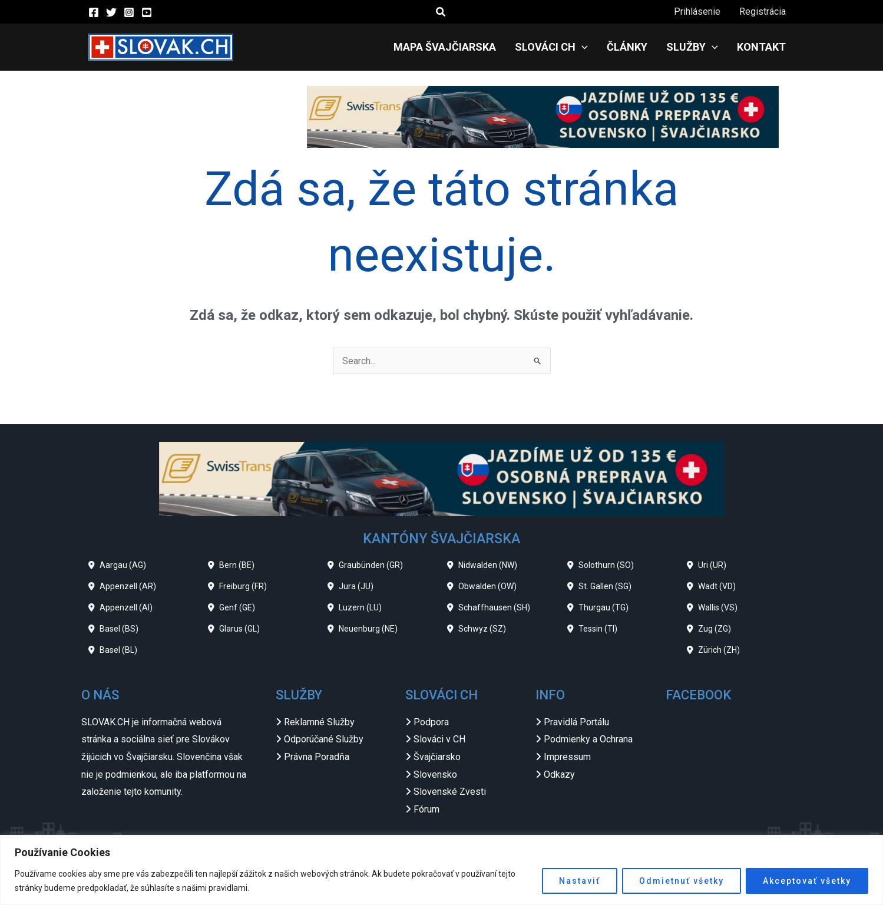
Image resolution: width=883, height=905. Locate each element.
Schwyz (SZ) (482, 628)
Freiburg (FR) (243, 586)
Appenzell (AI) (126, 607)
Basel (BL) (118, 650)
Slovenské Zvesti (450, 791)
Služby (692, 47)
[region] (441, 870)
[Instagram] (129, 12)
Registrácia (762, 11)
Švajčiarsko (437, 756)
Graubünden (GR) (371, 565)
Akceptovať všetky (807, 881)
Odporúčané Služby (323, 739)
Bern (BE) (236, 565)
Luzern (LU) (360, 607)
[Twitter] (111, 12)
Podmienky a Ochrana (588, 739)
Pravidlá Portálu (576, 722)
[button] (441, 12)
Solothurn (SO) (606, 565)
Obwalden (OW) (487, 586)
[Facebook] (93, 12)
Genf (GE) (237, 607)
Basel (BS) (119, 628)
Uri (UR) (712, 565)
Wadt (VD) (717, 586)
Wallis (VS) (718, 607)
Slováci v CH (439, 739)
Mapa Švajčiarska (444, 47)
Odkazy (559, 774)
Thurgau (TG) (603, 607)
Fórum (426, 809)
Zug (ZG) (714, 628)
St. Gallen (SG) (604, 586)
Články (627, 47)
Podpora (431, 722)
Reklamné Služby (319, 722)
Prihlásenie (697, 11)
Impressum (567, 756)
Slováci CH (551, 47)
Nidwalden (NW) (487, 565)
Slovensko (435, 774)
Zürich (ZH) (719, 650)
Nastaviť (579, 881)
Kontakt (761, 47)
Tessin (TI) (597, 628)
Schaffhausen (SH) (494, 607)
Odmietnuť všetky (681, 881)
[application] (582, 47)
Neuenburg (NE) (368, 628)
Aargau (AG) (123, 565)
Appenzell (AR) (128, 586)
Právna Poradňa (316, 756)
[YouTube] (146, 12)
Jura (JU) (356, 586)
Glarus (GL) (239, 628)
